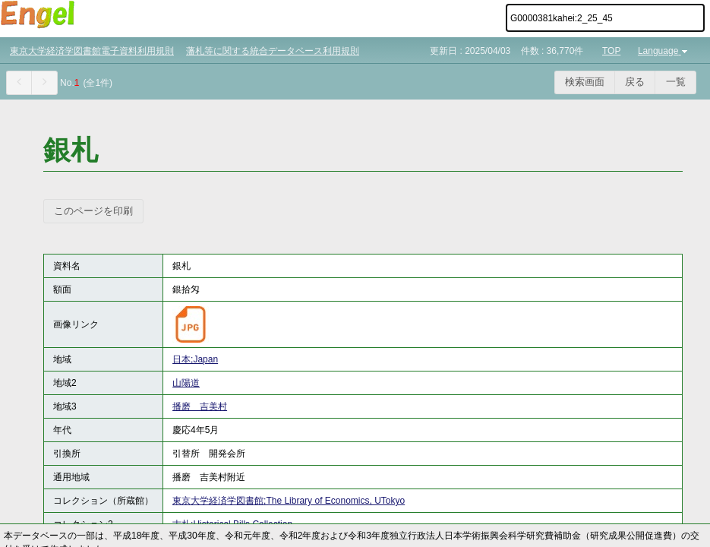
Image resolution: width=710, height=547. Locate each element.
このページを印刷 (93, 211)
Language (664, 51)
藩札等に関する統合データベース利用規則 (272, 51)
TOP (611, 51)
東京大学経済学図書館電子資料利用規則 (92, 51)
